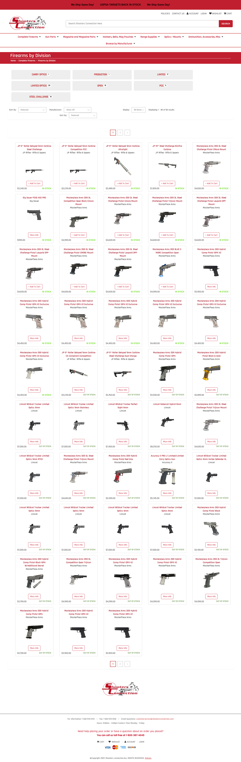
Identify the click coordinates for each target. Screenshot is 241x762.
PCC (169, 87)
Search (225, 23)
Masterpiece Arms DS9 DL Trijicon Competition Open (211, 563)
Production (106, 75)
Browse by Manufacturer (120, 43)
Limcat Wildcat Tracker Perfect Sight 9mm (122, 408)
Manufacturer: (55, 111)
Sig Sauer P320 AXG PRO (34, 200)
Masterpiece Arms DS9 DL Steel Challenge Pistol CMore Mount (211, 150)
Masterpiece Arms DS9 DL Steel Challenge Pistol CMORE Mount (78, 253)
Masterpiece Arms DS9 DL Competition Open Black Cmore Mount (78, 203)
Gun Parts (52, 37)
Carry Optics (42, 75)
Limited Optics (42, 87)
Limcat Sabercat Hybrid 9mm (167, 406)
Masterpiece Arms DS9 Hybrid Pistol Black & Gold (211, 356)
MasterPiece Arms (211, 155)
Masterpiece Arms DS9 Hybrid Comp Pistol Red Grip (123, 460)
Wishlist (215, 13)
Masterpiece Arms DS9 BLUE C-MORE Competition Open (167, 253)
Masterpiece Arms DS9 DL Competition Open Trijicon (78, 563)
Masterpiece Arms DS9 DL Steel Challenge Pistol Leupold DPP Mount (211, 203)
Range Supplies (150, 37)
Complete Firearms (29, 37)
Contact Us (178, 13)
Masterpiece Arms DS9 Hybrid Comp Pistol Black (211, 511)
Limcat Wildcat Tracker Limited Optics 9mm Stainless (78, 408)
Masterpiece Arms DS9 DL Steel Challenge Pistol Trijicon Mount (167, 202)
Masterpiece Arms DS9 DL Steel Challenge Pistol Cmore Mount (123, 202)
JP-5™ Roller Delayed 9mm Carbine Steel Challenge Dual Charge (123, 356)
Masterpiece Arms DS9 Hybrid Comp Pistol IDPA (167, 356)
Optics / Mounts (174, 37)
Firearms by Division (46, 60)
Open (106, 87)
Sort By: (12, 112)
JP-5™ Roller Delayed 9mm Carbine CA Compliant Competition (78, 356)
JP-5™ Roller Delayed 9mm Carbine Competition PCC (78, 150)
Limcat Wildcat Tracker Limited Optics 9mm (34, 408)
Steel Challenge (42, 98)
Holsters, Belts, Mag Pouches (119, 37)
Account (193, 13)
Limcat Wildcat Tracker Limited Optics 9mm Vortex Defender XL (211, 460)
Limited (169, 75)
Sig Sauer (34, 203)
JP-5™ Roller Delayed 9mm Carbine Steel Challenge (34, 150)
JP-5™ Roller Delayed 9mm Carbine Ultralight (123, 150)
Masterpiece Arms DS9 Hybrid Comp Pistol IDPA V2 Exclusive (34, 305)
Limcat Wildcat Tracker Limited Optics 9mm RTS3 (34, 460)
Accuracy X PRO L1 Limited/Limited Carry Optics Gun (167, 460)
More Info (34, 237)
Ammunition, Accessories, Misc (205, 37)
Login (204, 13)
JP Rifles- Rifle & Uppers (34, 155)
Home (13, 60)
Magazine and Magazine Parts (80, 37)
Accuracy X (167, 464)
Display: (126, 112)
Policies (165, 13)
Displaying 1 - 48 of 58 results (161, 112)
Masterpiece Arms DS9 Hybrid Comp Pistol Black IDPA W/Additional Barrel (34, 564)
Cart (101, 744)
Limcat (34, 413)
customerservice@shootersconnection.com (155, 721)
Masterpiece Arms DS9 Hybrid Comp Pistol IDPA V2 (211, 253)
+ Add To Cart (34, 185)
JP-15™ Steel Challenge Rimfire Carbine (167, 150)
